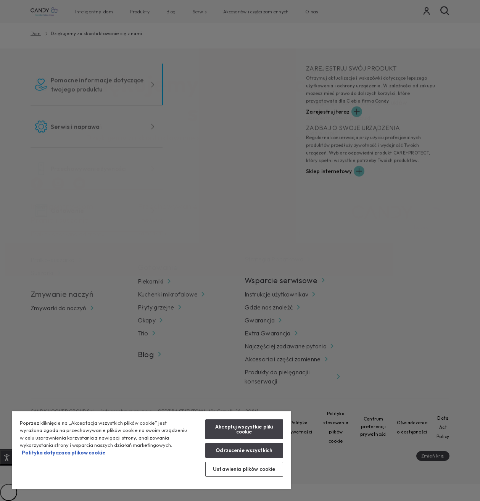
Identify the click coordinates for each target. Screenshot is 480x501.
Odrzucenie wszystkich (244, 450)
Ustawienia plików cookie (244, 469)
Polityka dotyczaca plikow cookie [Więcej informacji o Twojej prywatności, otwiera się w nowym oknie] (63, 452)
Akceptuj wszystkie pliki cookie (244, 429)
